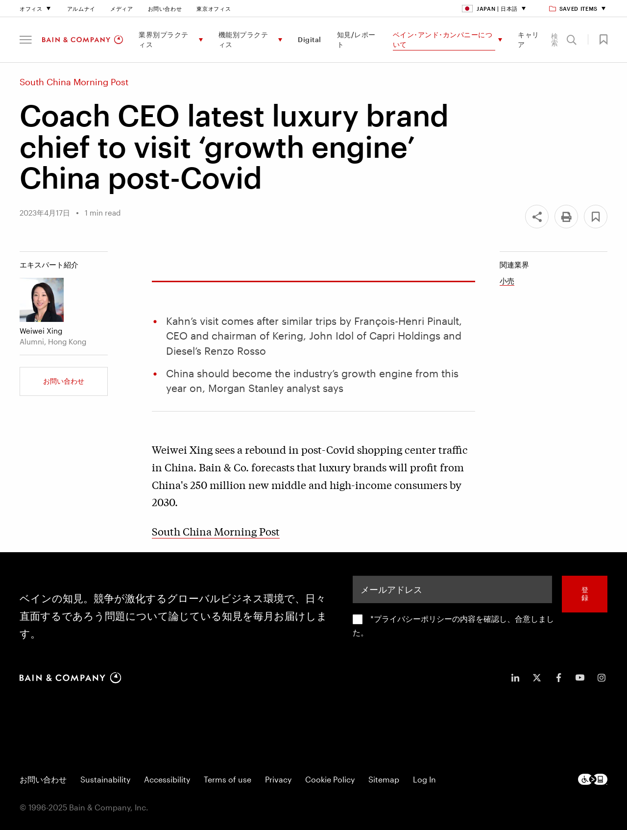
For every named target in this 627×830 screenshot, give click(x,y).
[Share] (537, 216)
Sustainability (105, 779)
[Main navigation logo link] (82, 39)
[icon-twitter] (537, 678)
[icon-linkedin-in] (515, 678)
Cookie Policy (330, 779)
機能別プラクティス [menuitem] (243, 39)
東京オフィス (213, 8)
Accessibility (167, 779)
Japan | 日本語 (490, 8)
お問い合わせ (165, 8)
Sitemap (383, 779)
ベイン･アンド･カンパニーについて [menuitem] (443, 39)
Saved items (574, 8)
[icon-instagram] (601, 678)
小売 (507, 280)
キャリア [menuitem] (528, 39)
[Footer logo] (592, 779)
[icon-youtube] (580, 678)
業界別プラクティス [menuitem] (164, 39)
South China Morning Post (216, 531)
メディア (121, 8)
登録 (584, 594)
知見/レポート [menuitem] (356, 39)
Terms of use (227, 779)
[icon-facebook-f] (558, 678)
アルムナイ (81, 8)
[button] (26, 40)
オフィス (31, 8)
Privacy (278, 779)
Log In (424, 779)
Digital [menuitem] (309, 39)
